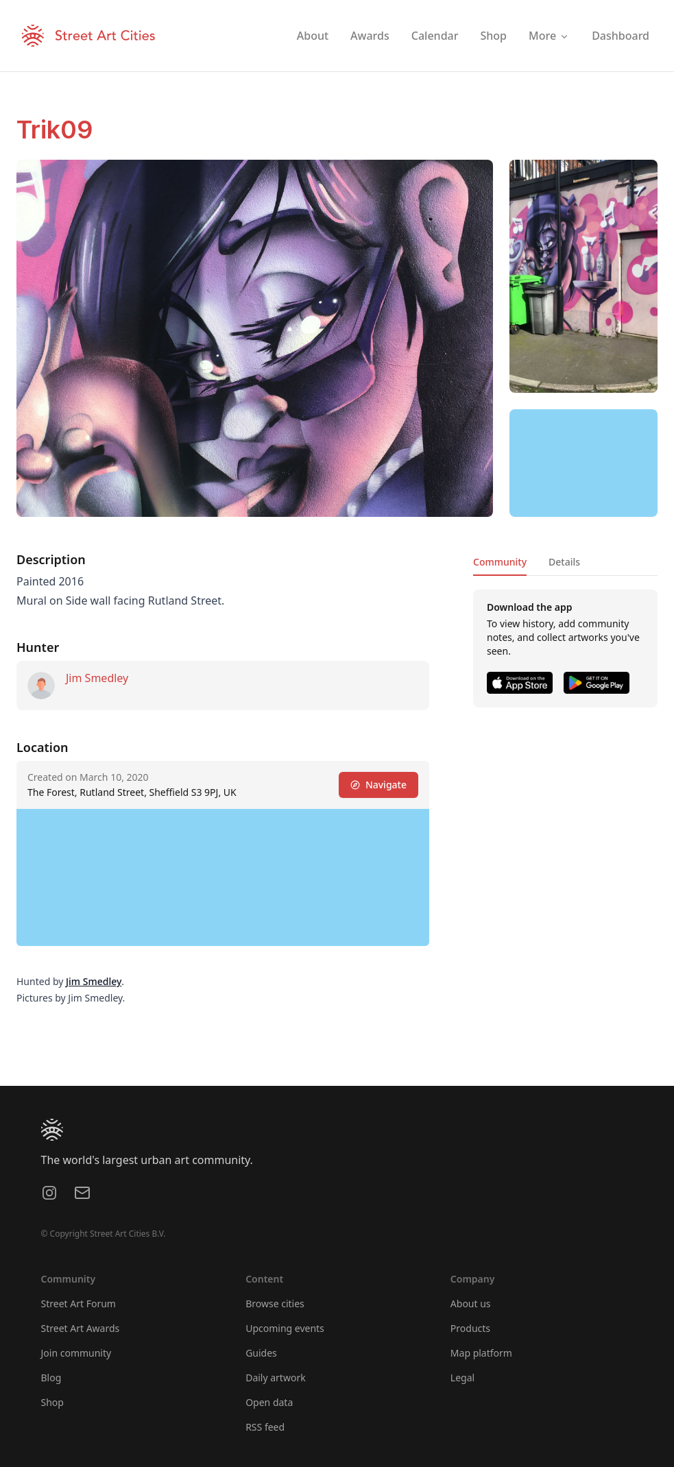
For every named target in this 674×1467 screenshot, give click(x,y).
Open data (269, 1402)
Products (470, 1328)
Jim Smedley (97, 678)
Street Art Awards (80, 1328)
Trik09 (54, 129)
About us (470, 1303)
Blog (51, 1377)
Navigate (378, 784)
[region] (583, 463)
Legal (462, 1377)
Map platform (481, 1352)
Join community (76, 1352)
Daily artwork (275, 1377)
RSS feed (265, 1426)
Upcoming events (284, 1328)
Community (500, 561)
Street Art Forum (78, 1303)
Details (564, 561)
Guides (261, 1352)
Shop (52, 1402)
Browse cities (274, 1303)
